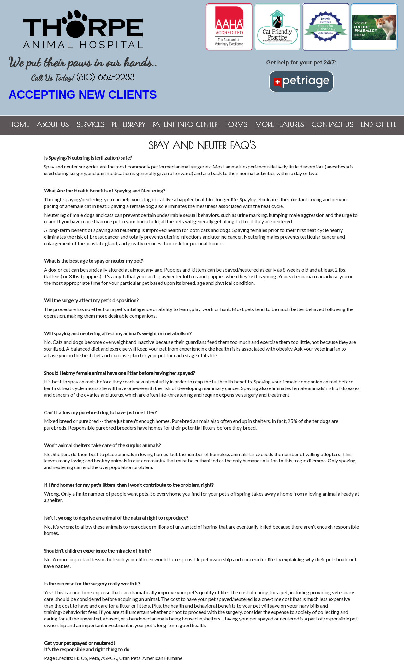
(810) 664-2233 (105, 77)
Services (90, 124)
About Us (52, 124)
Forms (236, 124)
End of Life (378, 124)
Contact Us (332, 124)
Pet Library (128, 124)
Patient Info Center (185, 124)
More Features (279, 124)
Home (18, 124)
